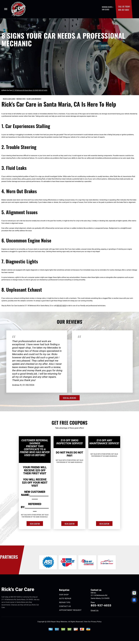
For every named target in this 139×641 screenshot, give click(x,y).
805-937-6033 (123, 9)
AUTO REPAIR (65, 598)
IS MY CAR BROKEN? (34, 99)
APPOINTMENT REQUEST (70, 610)
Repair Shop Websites (59, 622)
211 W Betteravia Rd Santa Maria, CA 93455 (25, 90)
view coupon (35, 523)
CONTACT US (65, 606)
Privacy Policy (96, 622)
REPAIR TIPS (21, 99)
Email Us (94, 610)
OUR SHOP (64, 595)
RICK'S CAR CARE (9, 99)
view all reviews (69, 397)
